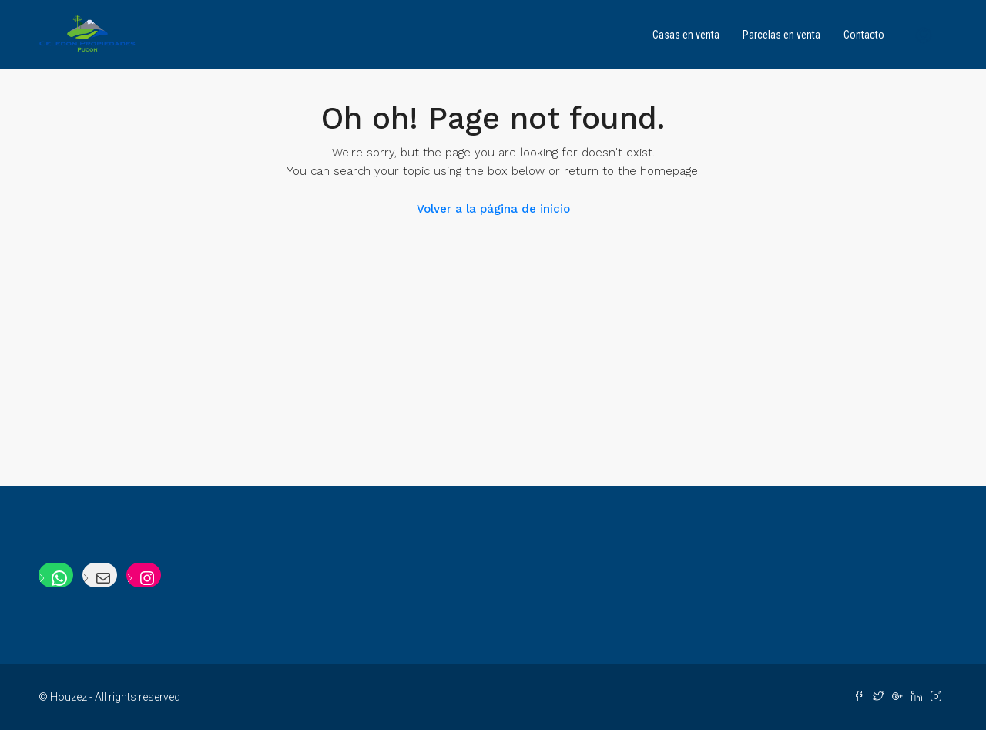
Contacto (863, 35)
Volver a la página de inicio (493, 209)
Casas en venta (685, 35)
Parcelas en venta (781, 35)
